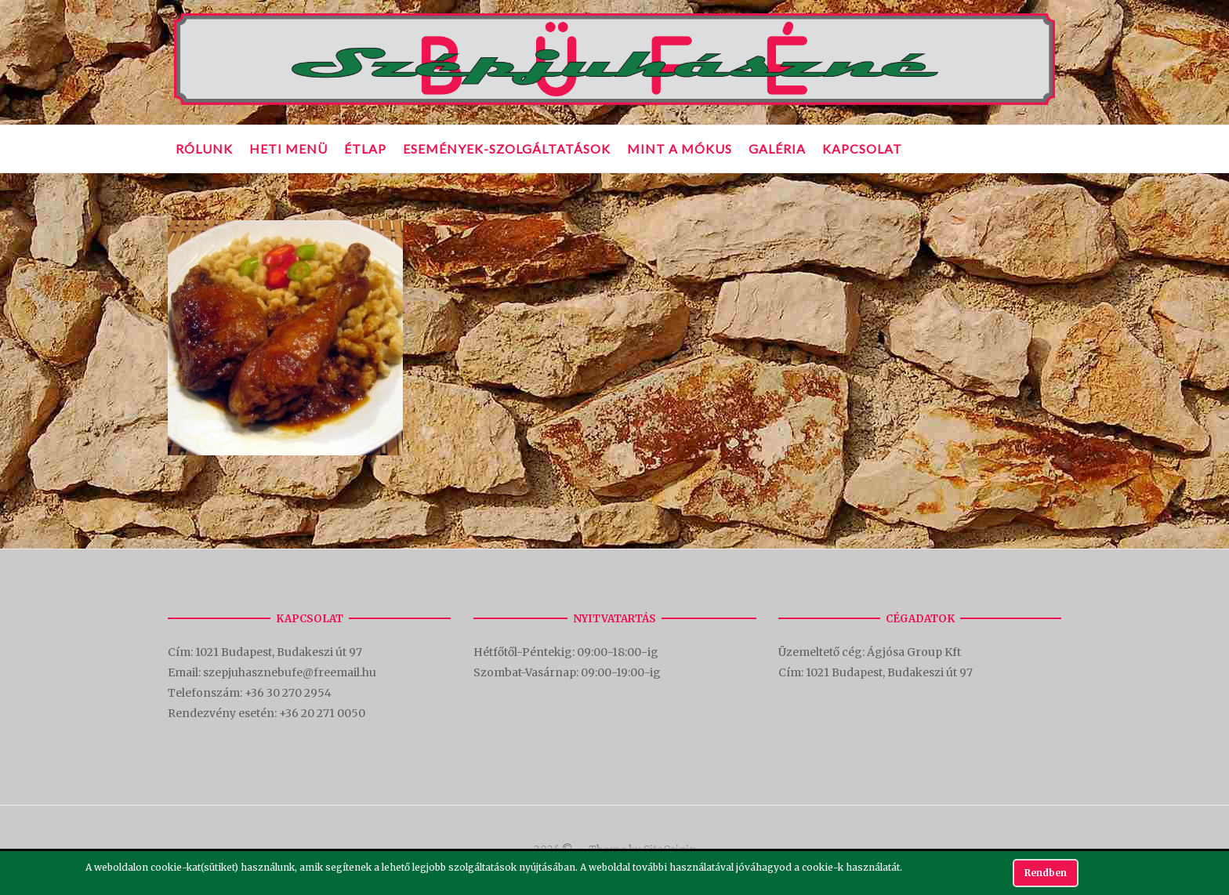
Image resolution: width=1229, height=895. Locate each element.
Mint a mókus (679, 148)
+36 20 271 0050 (322, 713)
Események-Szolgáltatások (507, 148)
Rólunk (204, 148)
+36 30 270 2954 (288, 693)
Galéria (777, 148)
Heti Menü (288, 148)
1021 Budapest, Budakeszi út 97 (279, 652)
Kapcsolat (862, 148)
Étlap (365, 148)
